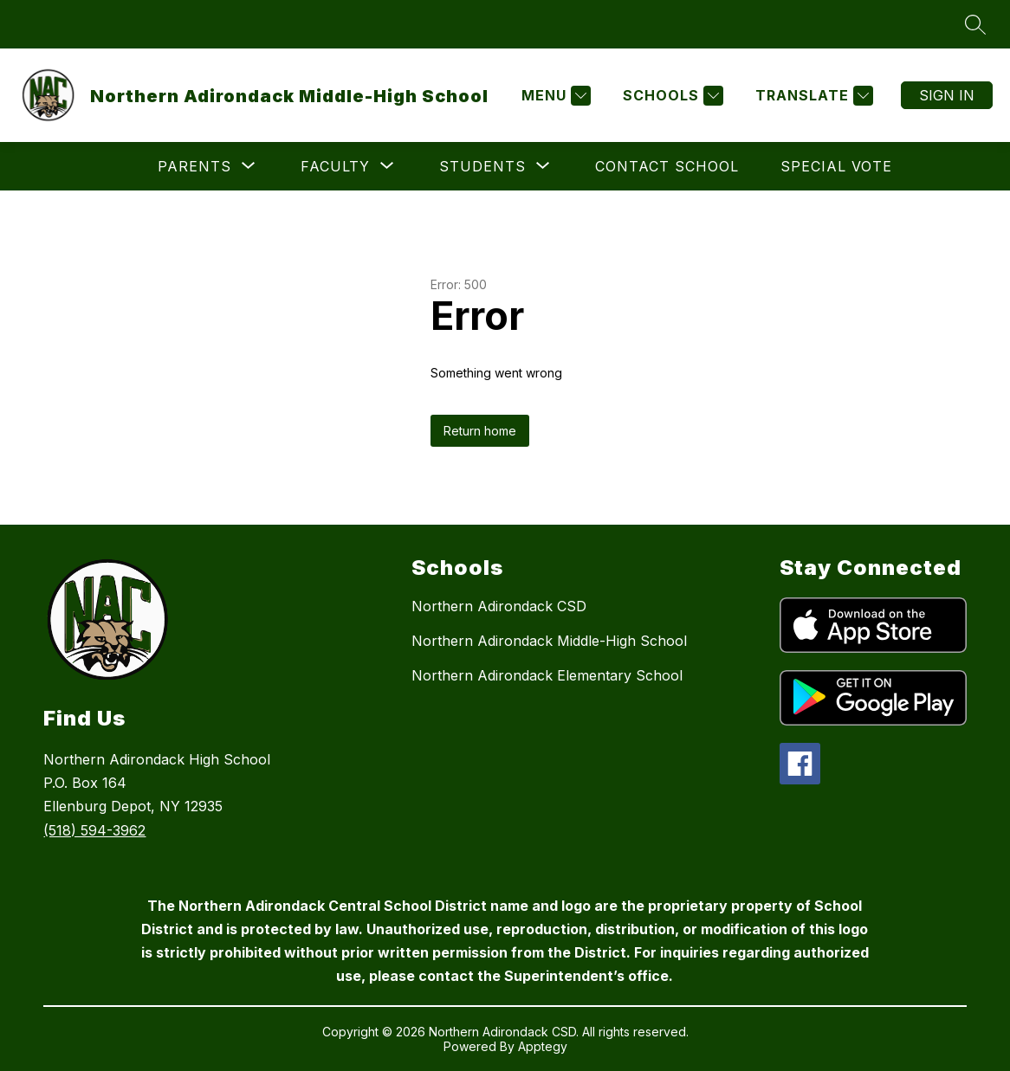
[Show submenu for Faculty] (335, 166)
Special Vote (836, 166)
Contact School (667, 166)
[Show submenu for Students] (482, 166)
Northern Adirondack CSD (498, 606)
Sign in (946, 95)
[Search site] (975, 24)
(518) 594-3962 (94, 830)
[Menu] (554, 95)
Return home (479, 430)
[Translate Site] (812, 95)
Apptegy (542, 1046)
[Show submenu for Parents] (194, 166)
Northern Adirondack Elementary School (547, 675)
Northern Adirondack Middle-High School (549, 640)
